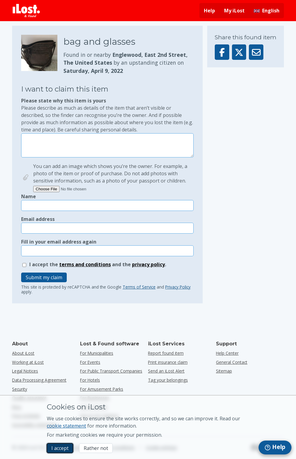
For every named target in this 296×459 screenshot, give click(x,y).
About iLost (23, 353)
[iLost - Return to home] (26, 10)
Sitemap (224, 371)
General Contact (231, 362)
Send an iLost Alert (166, 371)
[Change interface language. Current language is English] (266, 10)
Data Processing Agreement (39, 380)
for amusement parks (101, 389)
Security (19, 389)
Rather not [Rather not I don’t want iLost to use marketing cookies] (96, 448)
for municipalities (96, 353)
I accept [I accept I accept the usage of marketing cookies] (60, 448)
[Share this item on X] (239, 52)
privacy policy (148, 264)
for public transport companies (111, 371)
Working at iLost (28, 362)
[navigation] (275, 447)
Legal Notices (25, 371)
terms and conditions (85, 264)
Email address (38, 219)
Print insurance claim (168, 362)
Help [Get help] (209, 10)
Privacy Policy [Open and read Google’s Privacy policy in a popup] (178, 287)
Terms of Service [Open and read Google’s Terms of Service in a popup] (139, 287)
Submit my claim (44, 277)
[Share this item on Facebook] (222, 52)
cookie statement (66, 425)
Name (28, 196)
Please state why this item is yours (107, 115)
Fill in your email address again (58, 241)
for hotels (90, 380)
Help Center (227, 353)
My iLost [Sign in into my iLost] (234, 10)
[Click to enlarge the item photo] (42, 55)
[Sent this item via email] (256, 52)
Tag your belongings (168, 380)
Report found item (166, 353)
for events (90, 362)
